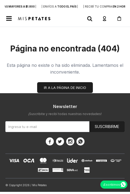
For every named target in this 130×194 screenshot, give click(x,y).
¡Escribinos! (112, 184)
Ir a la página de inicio (65, 87)
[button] (89, 18)
